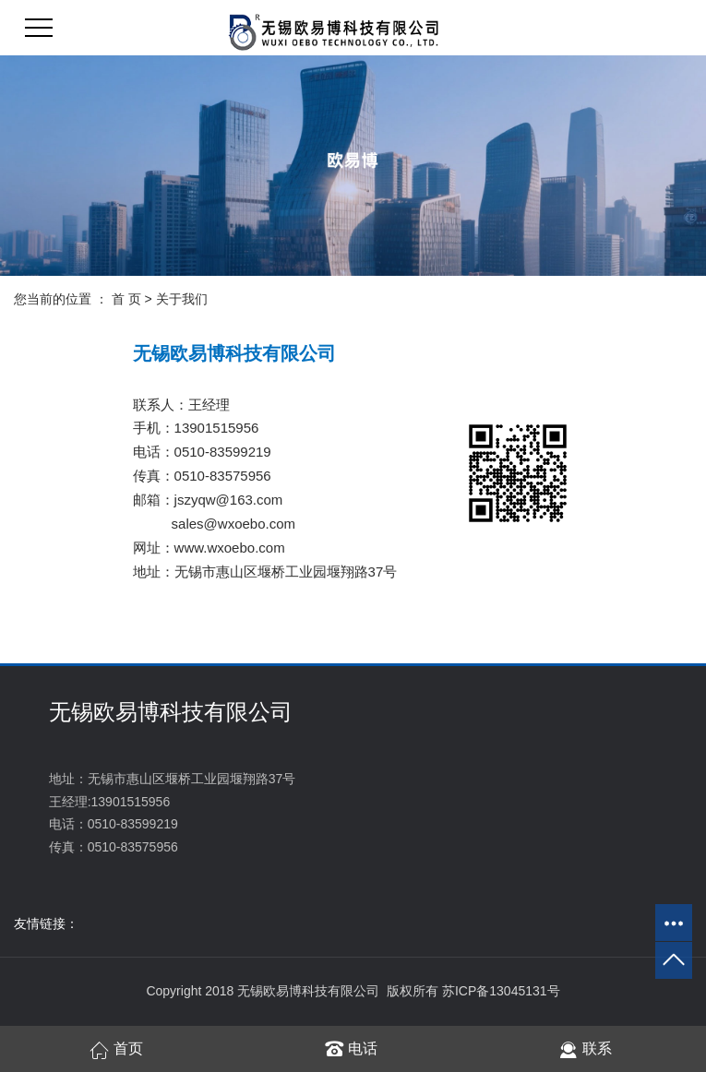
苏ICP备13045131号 (501, 990)
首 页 (126, 299)
